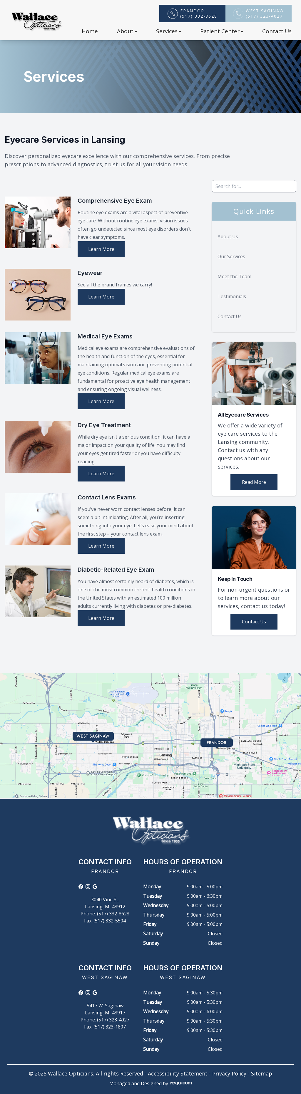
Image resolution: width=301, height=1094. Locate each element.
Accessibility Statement (178, 1073)
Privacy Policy (229, 1073)
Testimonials (232, 296)
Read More (254, 482)
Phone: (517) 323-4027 (105, 1019)
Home (90, 31)
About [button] (127, 31)
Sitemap (261, 1073)
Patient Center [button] (221, 31)
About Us (228, 236)
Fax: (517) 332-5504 (105, 920)
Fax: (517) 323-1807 (105, 1026)
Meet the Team (234, 276)
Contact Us (277, 31)
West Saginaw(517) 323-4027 (265, 13)
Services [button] (168, 31)
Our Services (231, 256)
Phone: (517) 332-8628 (105, 913)
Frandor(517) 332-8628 (198, 13)
